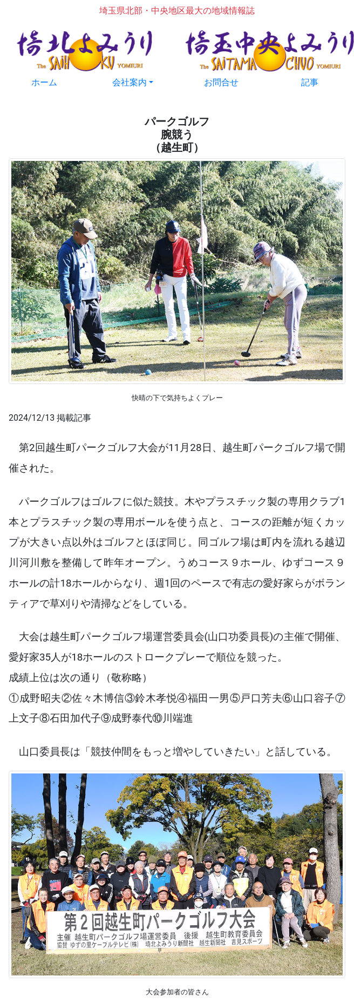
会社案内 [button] (129, 82)
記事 (309, 82)
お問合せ (221, 82)
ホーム (44, 82)
